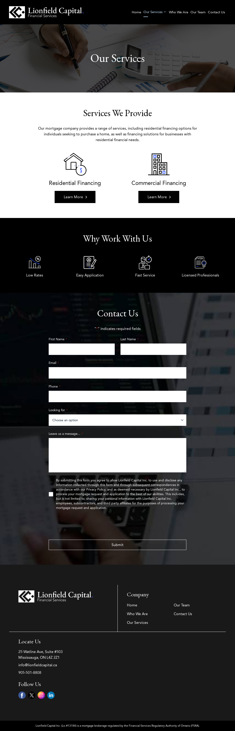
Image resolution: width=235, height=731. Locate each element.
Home (136, 12)
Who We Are (178, 12)
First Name (58, 339)
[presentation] (83, 525)
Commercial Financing (158, 183)
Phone (54, 386)
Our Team (197, 12)
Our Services (154, 12)
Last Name (129, 339)
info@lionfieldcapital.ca (37, 665)
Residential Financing (75, 183)
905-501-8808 (29, 672)
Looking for (58, 410)
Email (54, 363)
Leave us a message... (66, 434)
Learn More (75, 197)
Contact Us (216, 12)
